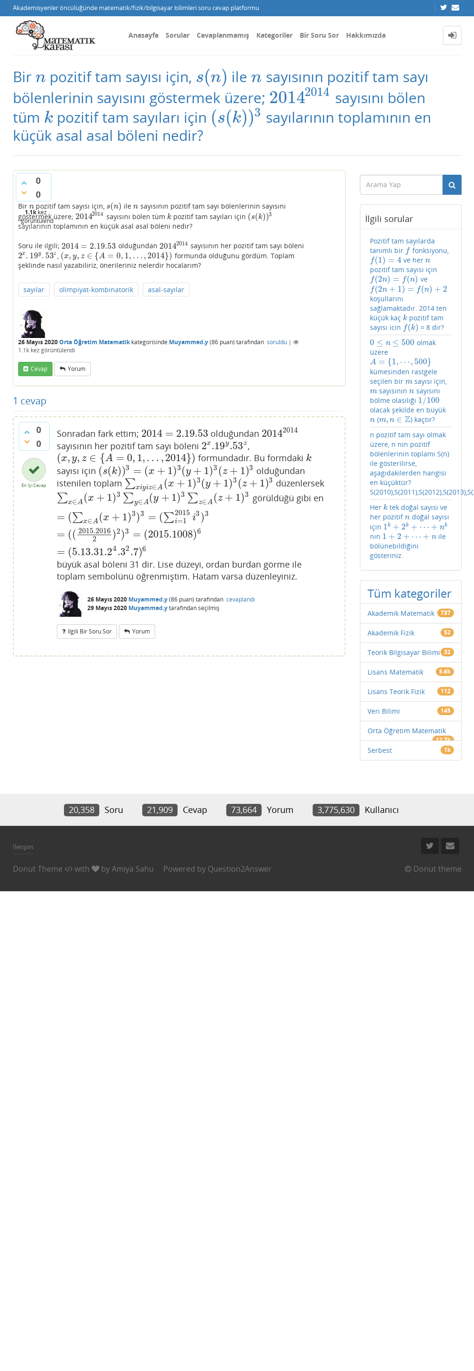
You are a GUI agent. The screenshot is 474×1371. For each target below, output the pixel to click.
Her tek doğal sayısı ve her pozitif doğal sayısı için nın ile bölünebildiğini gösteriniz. (409, 531)
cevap (39, 369)
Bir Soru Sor (319, 35)
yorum (76, 369)
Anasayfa (143, 35)
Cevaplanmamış (223, 35)
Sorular (178, 35)
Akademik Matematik (401, 613)
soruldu (277, 342)
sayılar (33, 289)
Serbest (380, 750)
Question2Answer (240, 869)
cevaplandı (240, 599)
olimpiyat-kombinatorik (96, 289)
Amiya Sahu (133, 869)
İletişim (23, 847)
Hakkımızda (366, 35)
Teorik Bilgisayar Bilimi (404, 652)
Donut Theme (38, 869)
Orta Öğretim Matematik (94, 342)
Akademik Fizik (391, 632)
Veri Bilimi (384, 711)
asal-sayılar (166, 289)
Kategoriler (274, 35)
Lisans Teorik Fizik (396, 691)
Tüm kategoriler (410, 593)
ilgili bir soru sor (90, 631)
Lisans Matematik (395, 671)
